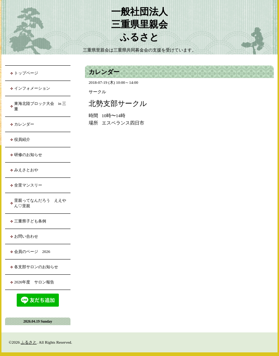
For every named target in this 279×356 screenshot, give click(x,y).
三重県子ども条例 (30, 221)
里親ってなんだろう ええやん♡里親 (40, 203)
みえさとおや (26, 170)
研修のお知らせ (28, 154)
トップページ (26, 73)
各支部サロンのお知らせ (36, 267)
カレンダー (24, 124)
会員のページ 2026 (32, 251)
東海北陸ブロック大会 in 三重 (40, 106)
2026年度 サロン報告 (34, 282)
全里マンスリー (28, 185)
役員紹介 (22, 139)
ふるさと (29, 342)
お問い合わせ (26, 236)
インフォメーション (32, 88)
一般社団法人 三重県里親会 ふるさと (139, 24)
